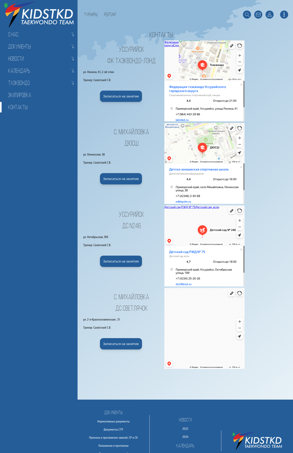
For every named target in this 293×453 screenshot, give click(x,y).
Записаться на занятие (121, 96)
